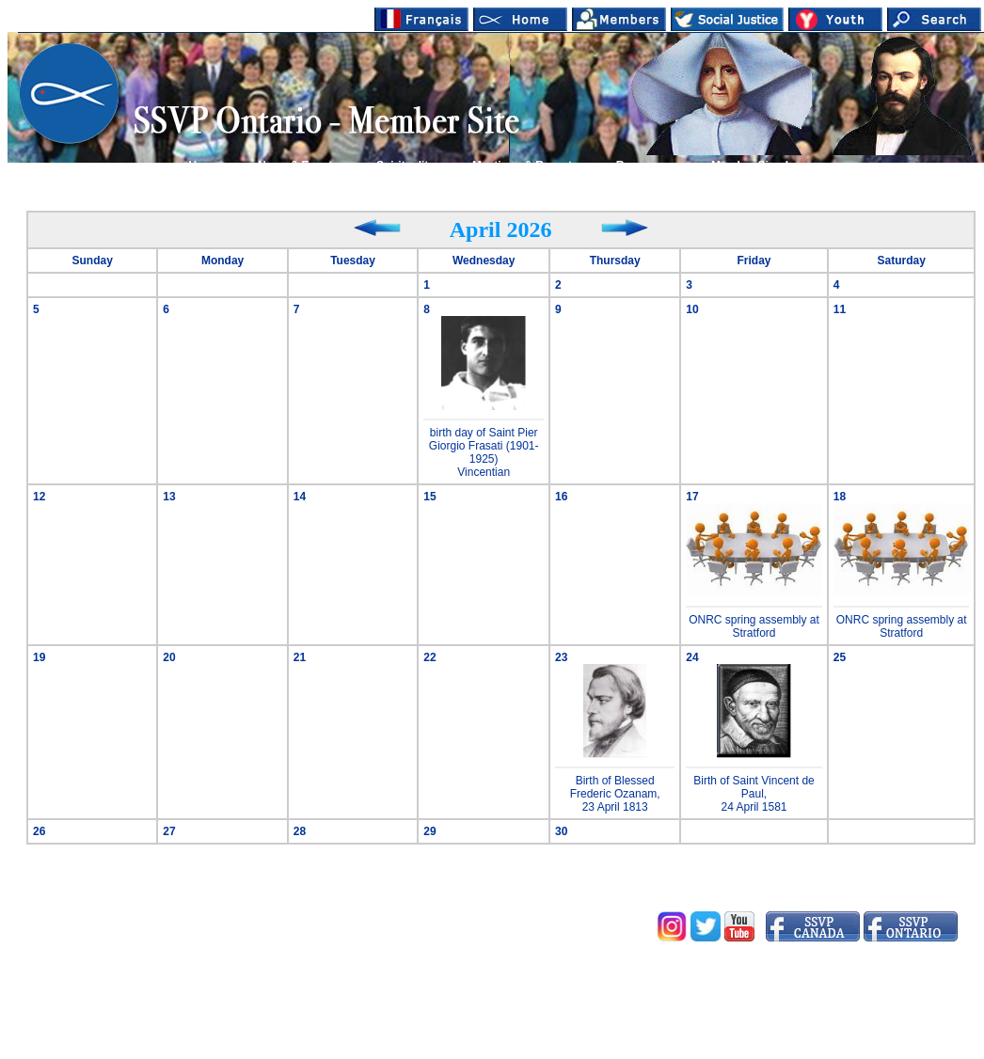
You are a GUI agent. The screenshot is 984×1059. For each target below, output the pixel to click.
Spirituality (405, 165)
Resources (645, 165)
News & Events (298, 165)
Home (204, 165)
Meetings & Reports (525, 165)
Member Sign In (753, 165)
